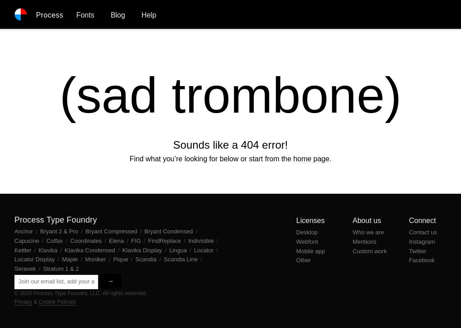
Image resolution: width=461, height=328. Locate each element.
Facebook (421, 260)
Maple (71, 259)
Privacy (23, 302)
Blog (118, 15)
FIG (136, 240)
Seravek (25, 268)
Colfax (55, 240)
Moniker (96, 259)
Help (148, 15)
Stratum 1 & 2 (61, 268)
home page (312, 159)
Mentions (364, 241)
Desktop (307, 232)
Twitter (417, 251)
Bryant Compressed (112, 231)
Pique (121, 259)
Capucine (27, 240)
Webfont (307, 241)
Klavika (49, 250)
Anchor (24, 231)
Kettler (23, 250)
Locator (204, 250)
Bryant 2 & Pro (60, 231)
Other (303, 260)
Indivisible (202, 240)
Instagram (422, 241)
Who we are (368, 232)
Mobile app (310, 251)
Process (49, 15)
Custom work (370, 251)
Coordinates (87, 240)
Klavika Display (143, 250)
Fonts (85, 15)
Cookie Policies (57, 302)
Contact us (423, 232)
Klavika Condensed (91, 250)
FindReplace (165, 240)
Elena (117, 240)
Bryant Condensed (169, 231)
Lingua (179, 250)
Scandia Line (181, 259)
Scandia (147, 259)
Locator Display (35, 259)
